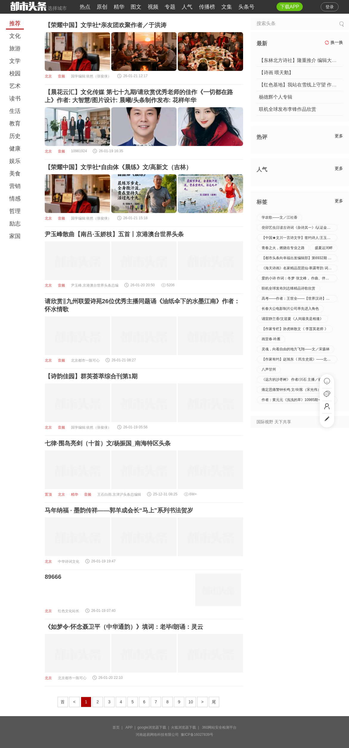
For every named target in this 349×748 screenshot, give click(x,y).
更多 (339, 135)
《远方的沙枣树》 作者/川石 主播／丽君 (293, 379)
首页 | (118, 727)
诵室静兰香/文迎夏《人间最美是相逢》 (292, 319)
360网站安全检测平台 (219, 727)
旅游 (15, 48)
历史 (15, 136)
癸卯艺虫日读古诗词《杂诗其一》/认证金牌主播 (299, 228)
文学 (15, 61)
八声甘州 (269, 369)
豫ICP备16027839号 (197, 735)
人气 (187, 7)
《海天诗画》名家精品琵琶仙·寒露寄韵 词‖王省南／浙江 (299, 268)
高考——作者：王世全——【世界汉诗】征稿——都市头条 (299, 298)
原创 (102, 7)
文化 (15, 36)
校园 (15, 73)
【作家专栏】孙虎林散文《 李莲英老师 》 (295, 329)
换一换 (334, 42)
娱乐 (15, 161)
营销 (15, 186)
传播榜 (207, 7)
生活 (15, 111)
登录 (329, 6)
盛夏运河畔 (324, 248)
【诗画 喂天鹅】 (276, 72)
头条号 (246, 7)
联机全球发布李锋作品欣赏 (287, 109)
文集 (226, 7)
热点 (85, 7)
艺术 (15, 86)
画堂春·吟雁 (271, 339)
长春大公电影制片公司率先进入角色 (290, 309)
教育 (15, 123)
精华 (119, 7)
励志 (15, 223)
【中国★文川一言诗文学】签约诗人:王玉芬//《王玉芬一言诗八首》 (299, 238)
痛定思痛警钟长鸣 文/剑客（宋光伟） (291, 390)
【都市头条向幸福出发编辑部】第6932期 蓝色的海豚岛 (299, 258)
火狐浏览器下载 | (186, 727)
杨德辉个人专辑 (275, 96)
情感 (15, 198)
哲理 (15, 211)
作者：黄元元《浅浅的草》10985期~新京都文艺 (299, 400)
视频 (153, 7)
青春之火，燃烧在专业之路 (283, 248)
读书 (15, 98)
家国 (15, 236)
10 (191, 701)
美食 (15, 173)
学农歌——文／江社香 (279, 217)
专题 (170, 7)
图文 (136, 7)
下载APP (289, 6)
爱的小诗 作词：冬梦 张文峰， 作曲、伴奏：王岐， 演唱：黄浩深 (299, 278)
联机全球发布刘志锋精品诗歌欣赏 (288, 288)
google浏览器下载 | (154, 727)
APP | (132, 727)
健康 (15, 148)
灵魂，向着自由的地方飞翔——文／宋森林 (296, 349)
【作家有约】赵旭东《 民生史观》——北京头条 (299, 359)
